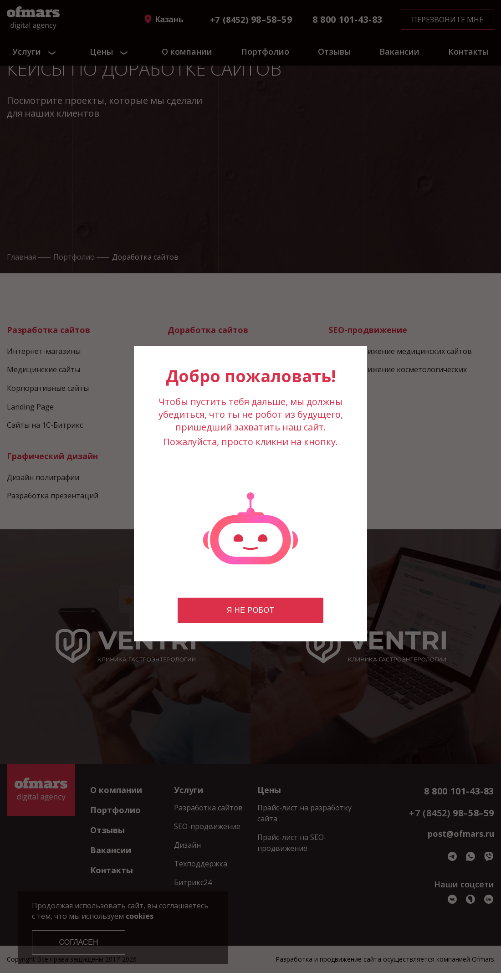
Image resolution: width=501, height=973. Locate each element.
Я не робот (250, 610)
